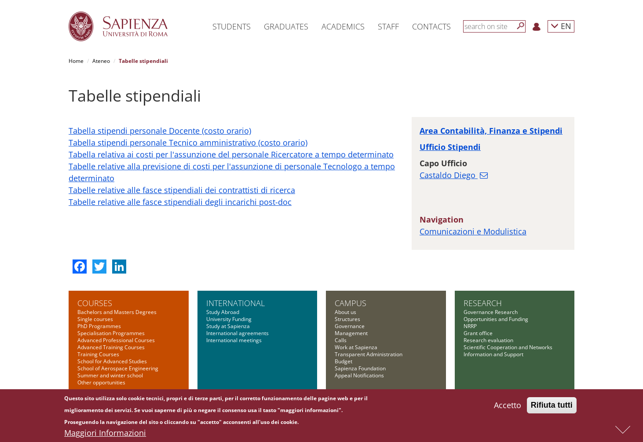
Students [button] (231, 26)
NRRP (470, 326)
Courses (94, 303)
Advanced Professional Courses (116, 340)
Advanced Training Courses (111, 347)
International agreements (237, 333)
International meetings (234, 340)
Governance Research (491, 312)
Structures (347, 319)
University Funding (229, 319)
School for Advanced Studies (112, 361)
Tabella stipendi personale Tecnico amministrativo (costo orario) (188, 142)
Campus (350, 303)
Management (351, 333)
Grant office (478, 333)
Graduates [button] (286, 26)
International (235, 303)
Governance (350, 326)
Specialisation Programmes (111, 333)
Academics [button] (343, 26)
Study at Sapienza (228, 326)
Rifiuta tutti (552, 406)
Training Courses (98, 354)
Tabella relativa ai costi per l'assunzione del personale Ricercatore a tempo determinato (231, 154)
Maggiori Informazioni (105, 434)
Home (76, 61)
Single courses (95, 319)
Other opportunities (101, 382)
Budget (343, 361)
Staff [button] (388, 26)
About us (345, 312)
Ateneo (101, 61)
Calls (341, 340)
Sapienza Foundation (360, 368)
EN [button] (561, 26)
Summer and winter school (110, 375)
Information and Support (493, 354)
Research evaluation (488, 340)
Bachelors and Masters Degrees (117, 312)
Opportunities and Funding (496, 319)
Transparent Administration (368, 354)
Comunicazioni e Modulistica (473, 231)
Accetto (507, 406)
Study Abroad (222, 312)
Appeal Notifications (359, 375)
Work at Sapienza (356, 347)
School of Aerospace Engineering (117, 368)
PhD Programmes (99, 326)
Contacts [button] (431, 26)
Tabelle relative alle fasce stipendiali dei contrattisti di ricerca (182, 190)
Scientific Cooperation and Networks (508, 347)
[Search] (520, 26)
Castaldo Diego (449, 175)
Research (483, 303)
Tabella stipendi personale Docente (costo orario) (160, 130)
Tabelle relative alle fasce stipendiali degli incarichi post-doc (180, 202)
